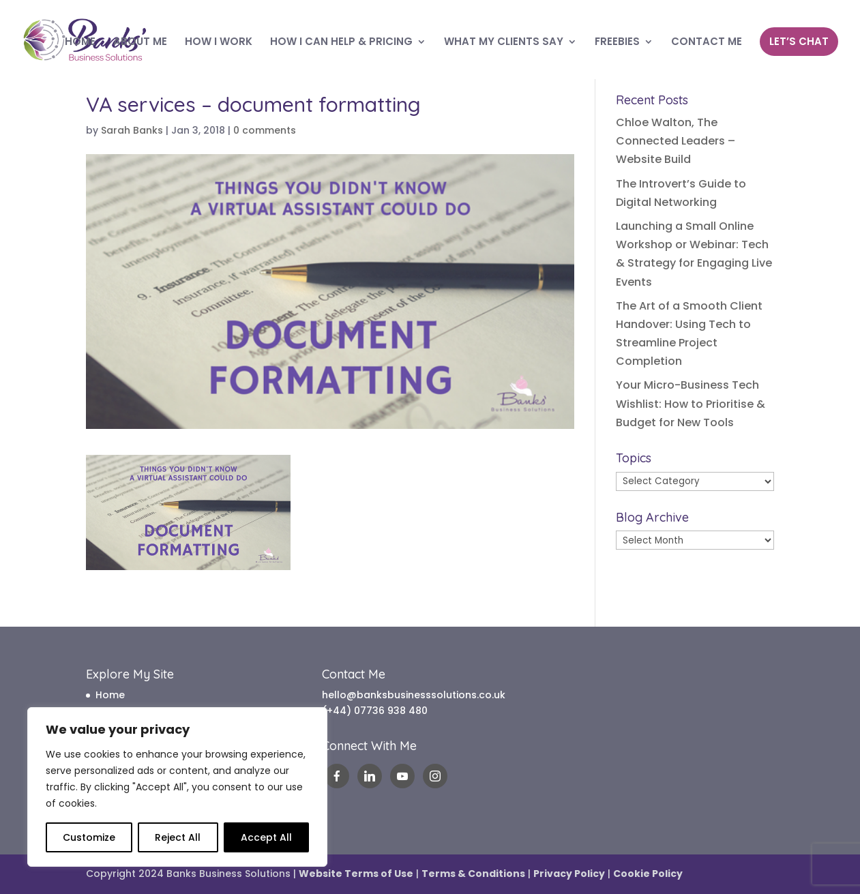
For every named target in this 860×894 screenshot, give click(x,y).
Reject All (178, 837)
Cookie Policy (648, 873)
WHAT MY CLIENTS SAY (503, 42)
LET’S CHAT (799, 41)
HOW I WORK (218, 42)
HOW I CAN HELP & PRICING (341, 42)
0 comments (264, 130)
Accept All (266, 837)
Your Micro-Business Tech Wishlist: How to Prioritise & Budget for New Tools (690, 403)
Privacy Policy (569, 873)
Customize (89, 837)
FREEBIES (617, 42)
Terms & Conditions (473, 873)
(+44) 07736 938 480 (375, 710)
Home (110, 695)
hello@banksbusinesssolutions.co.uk (413, 695)
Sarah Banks (132, 130)
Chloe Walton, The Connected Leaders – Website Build (675, 141)
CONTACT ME (706, 42)
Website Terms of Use (356, 873)
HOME (80, 42)
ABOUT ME (140, 42)
